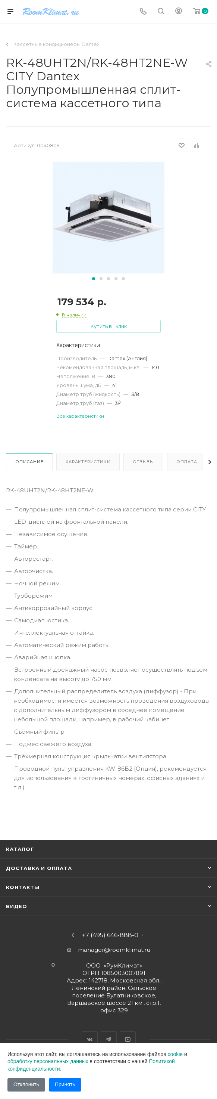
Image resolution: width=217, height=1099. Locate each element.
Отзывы (143, 461)
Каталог (20, 849)
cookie (175, 1054)
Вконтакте (90, 1039)
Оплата (186, 461)
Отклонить (26, 1084)
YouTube (128, 1039)
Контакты (22, 887)
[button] (93, 278)
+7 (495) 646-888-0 (110, 935)
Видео (16, 906)
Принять (65, 1084)
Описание (29, 461)
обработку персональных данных (47, 1061)
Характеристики (88, 461)
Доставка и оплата (39, 868)
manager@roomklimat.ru (114, 949)
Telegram (109, 1039)
